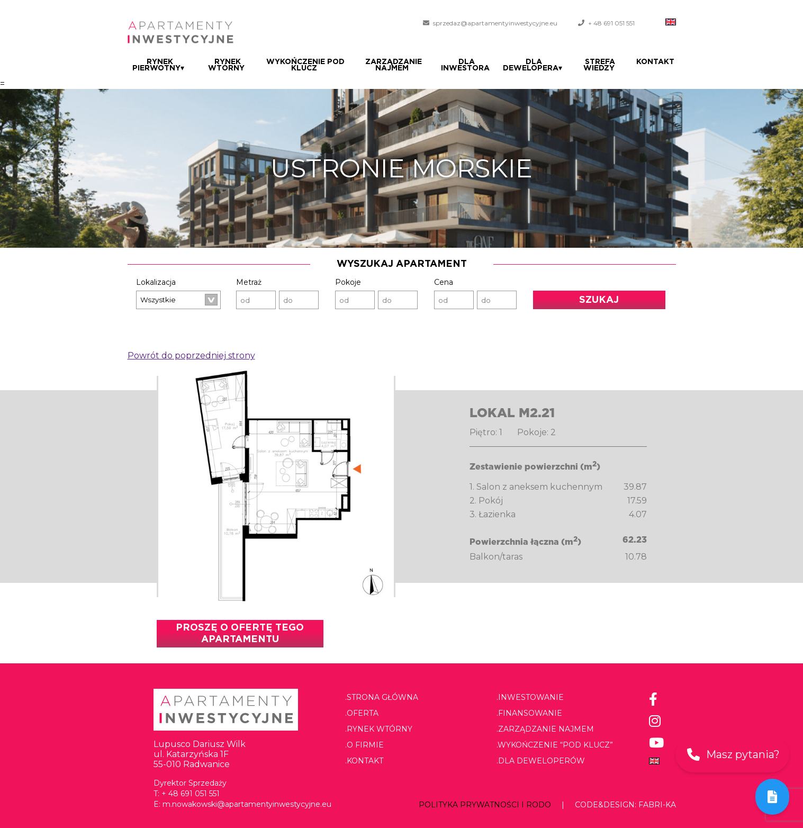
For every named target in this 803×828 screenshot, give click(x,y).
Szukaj (599, 300)
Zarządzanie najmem (395, 65)
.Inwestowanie (530, 697)
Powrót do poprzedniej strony (191, 355)
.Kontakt (364, 761)
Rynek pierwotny (158, 65)
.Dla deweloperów (541, 761)
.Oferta (361, 713)
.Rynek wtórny (378, 729)
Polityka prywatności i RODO (485, 804)
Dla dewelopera (536, 65)
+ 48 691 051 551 (611, 23)
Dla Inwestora (469, 65)
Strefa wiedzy (602, 65)
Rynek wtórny (225, 65)
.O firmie (364, 745)
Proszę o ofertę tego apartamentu (240, 633)
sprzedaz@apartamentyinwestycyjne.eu (495, 23)
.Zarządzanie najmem (545, 729)
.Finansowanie (529, 713)
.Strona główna (381, 697)
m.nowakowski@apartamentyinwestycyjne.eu (247, 804)
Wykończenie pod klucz (305, 65)
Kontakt (657, 62)
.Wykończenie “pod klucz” (555, 745)
